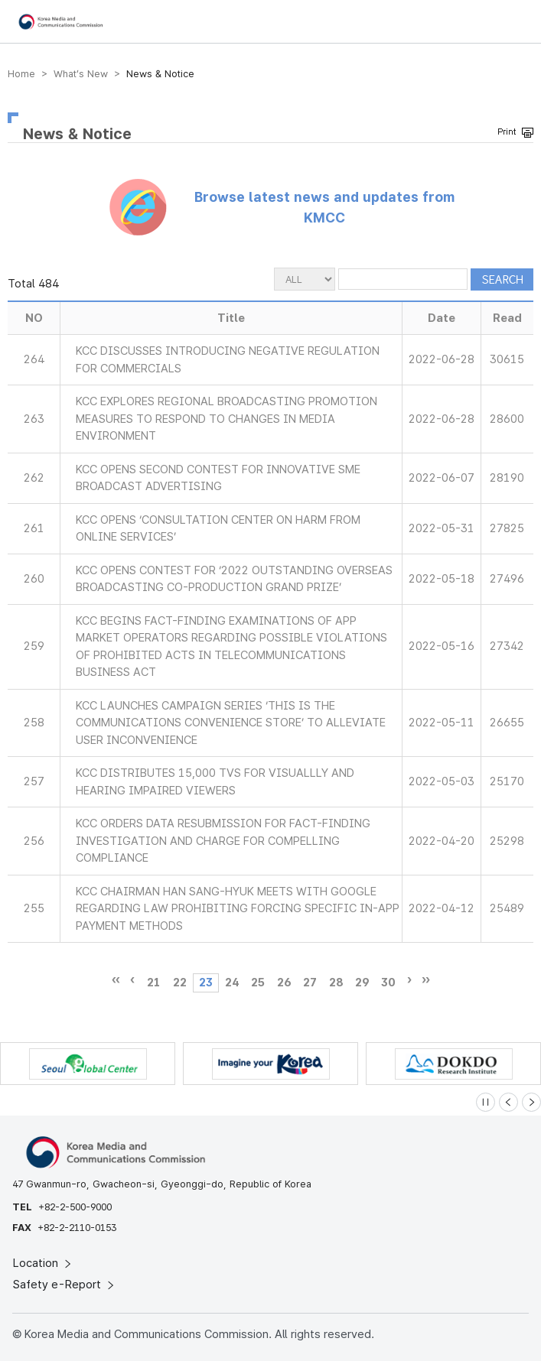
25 (258, 982)
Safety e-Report (64, 1284)
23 (206, 982)
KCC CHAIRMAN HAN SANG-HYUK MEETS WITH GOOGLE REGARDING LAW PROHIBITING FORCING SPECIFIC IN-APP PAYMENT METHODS (237, 909)
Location (43, 1263)
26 (284, 982)
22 (180, 982)
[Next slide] (531, 1102)
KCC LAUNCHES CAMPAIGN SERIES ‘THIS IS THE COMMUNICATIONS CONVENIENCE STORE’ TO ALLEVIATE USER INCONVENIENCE (231, 723)
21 (154, 982)
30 (388, 982)
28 (336, 982)
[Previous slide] (508, 1102)
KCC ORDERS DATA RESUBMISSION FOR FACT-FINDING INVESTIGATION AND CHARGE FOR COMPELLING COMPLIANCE (223, 841)
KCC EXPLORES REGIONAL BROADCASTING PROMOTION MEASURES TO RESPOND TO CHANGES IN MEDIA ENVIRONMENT (226, 419)
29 (362, 982)
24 (232, 982)
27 (310, 982)
